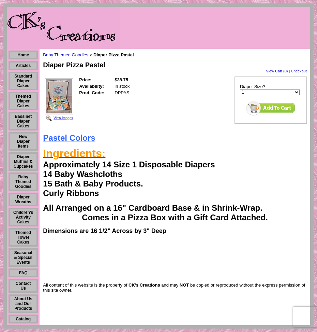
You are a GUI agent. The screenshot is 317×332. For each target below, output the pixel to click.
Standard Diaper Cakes (23, 81)
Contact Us (23, 286)
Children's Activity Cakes (23, 217)
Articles (23, 65)
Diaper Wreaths (23, 199)
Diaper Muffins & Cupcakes (23, 161)
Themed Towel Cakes (23, 237)
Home (23, 55)
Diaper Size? (252, 86)
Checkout (298, 71)
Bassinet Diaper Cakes (23, 121)
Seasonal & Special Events (23, 257)
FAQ (23, 273)
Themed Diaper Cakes (23, 101)
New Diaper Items (23, 141)
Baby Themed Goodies (23, 182)
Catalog (23, 319)
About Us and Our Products (23, 303)
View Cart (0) (277, 71)
